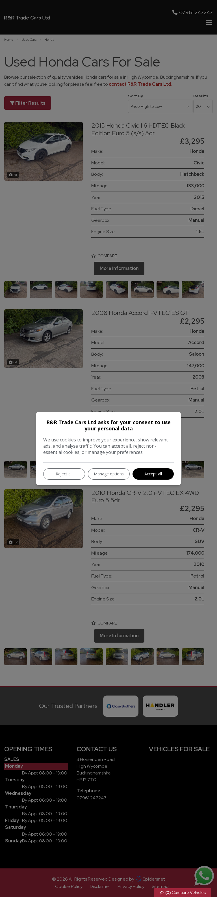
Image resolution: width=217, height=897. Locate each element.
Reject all (64, 474)
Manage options (109, 474)
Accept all (153, 474)
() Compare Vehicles (183, 893)
